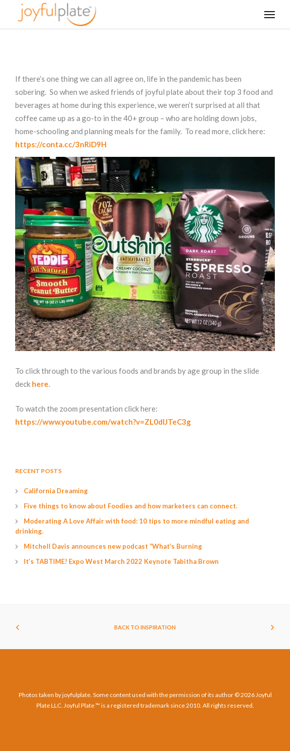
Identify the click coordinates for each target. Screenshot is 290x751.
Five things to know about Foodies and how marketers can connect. (130, 506)
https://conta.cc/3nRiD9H (61, 144)
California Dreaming (56, 491)
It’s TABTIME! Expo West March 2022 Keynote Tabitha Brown (121, 561)
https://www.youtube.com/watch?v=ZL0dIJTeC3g (103, 421)
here (40, 383)
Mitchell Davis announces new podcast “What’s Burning (113, 546)
